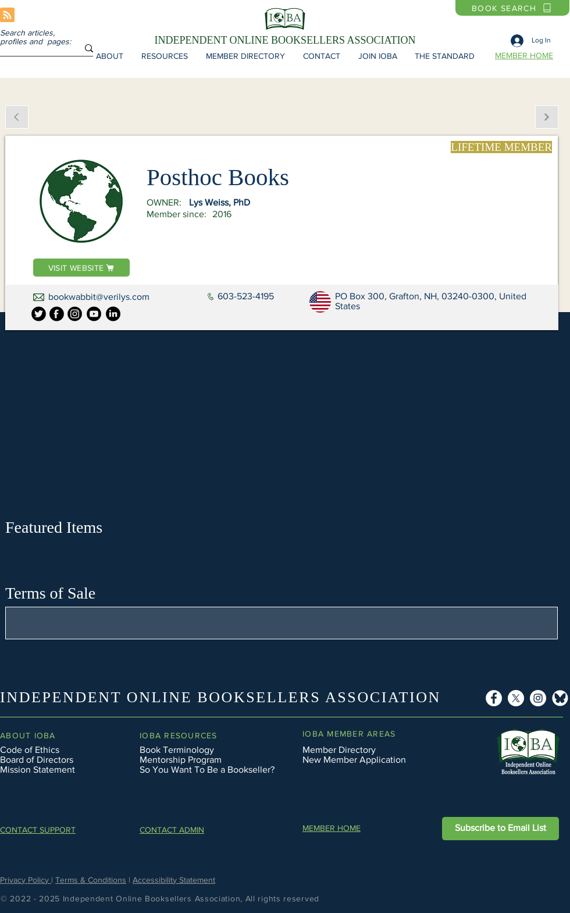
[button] (109, 56)
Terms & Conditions (90, 879)
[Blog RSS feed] (7, 15)
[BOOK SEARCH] (512, 8)
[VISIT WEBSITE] (81, 268)
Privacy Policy (25, 879)
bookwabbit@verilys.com (98, 297)
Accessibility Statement (174, 879)
